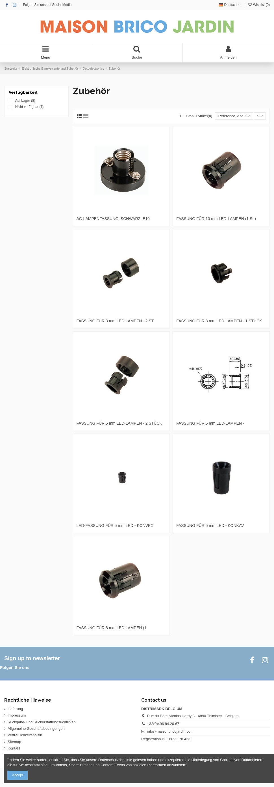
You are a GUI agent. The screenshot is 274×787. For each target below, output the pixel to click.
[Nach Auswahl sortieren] (234, 116)
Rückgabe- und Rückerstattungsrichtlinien (42, 722)
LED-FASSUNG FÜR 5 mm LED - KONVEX (115, 525)
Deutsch (230, 5)
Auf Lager (25, 101)
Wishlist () (259, 5)
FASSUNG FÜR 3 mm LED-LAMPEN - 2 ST (115, 321)
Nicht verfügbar (29, 107)
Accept (17, 775)
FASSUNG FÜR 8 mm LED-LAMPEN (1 (112, 628)
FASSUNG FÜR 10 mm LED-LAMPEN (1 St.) (216, 218)
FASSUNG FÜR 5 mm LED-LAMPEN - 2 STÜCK (119, 423)
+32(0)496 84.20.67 (163, 724)
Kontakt (14, 748)
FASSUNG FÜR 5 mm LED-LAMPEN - (210, 423)
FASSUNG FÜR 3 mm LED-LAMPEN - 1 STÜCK (219, 321)
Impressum (17, 715)
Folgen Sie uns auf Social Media (47, 5)
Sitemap (14, 742)
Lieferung (15, 709)
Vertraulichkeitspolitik (25, 735)
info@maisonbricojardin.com (170, 731)
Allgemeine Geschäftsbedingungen (36, 728)
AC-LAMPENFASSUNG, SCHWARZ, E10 (113, 218)
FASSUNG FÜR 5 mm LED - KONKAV (210, 525)
